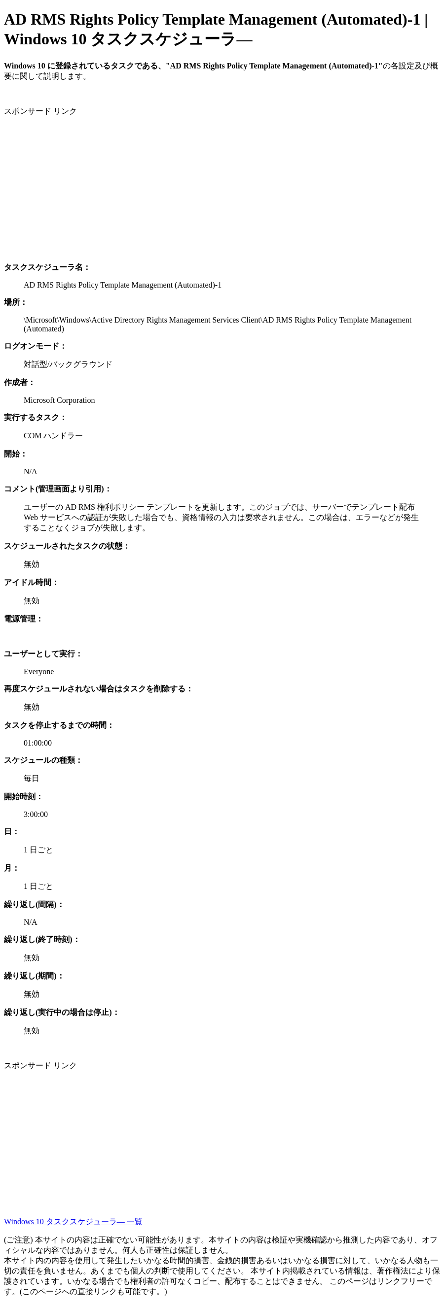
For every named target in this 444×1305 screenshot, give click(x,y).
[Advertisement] (222, 186)
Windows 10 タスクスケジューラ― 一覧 (73, 1221)
